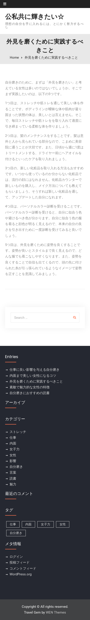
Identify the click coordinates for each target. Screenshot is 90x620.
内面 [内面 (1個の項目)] (28, 524)
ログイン (16, 557)
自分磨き (16, 467)
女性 (13, 455)
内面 (13, 443)
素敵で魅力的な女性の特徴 (30, 387)
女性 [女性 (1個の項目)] (63, 524)
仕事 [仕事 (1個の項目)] (13, 524)
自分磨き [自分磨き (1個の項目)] (16, 533)
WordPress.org (21, 574)
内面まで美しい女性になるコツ (33, 376)
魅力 (13, 484)
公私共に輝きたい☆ (34, 16)
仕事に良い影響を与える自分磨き (35, 370)
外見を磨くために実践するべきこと (36, 381)
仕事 (13, 438)
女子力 (15, 449)
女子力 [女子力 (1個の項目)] (45, 524)
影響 (13, 461)
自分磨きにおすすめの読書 (30, 393)
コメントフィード (23, 568)
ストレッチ (18, 432)
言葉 (13, 472)
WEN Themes (56, 612)
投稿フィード (20, 562)
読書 (13, 478)
